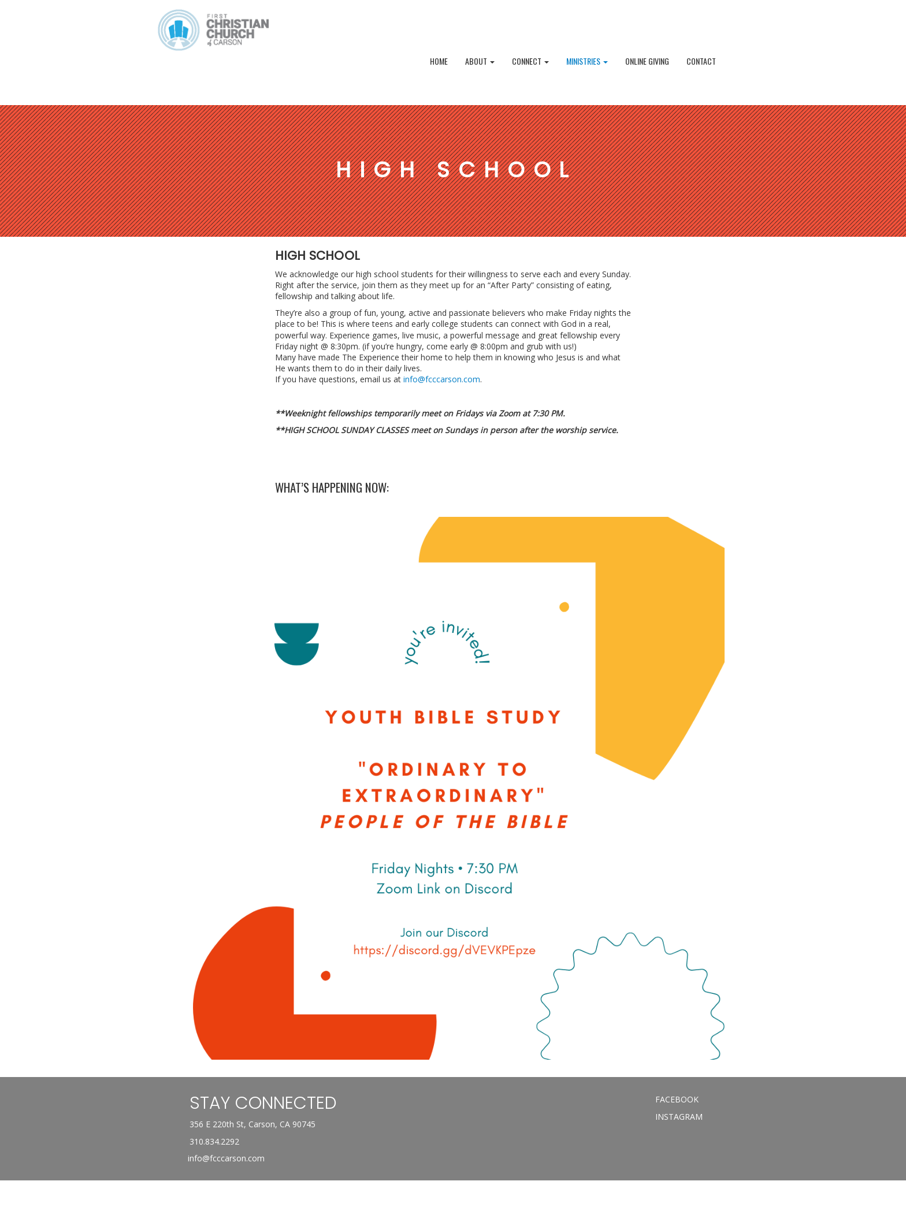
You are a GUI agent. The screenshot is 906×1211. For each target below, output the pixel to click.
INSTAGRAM (679, 1116)
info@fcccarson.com (441, 379)
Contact (701, 61)
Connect (530, 61)
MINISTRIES (587, 61)
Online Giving (647, 61)
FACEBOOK (677, 1099)
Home (439, 61)
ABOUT (480, 61)
